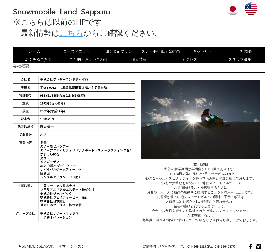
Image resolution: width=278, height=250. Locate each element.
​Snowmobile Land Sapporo (61, 11)
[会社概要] (244, 51)
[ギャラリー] (202, 51)
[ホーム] (35, 51)
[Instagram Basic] (258, 246)
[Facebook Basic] (250, 246)
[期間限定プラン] (119, 51)
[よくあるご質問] (38, 59)
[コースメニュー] (77, 51)
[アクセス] (189, 59)
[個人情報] (139, 59)
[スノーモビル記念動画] (160, 51)
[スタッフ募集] (240, 59)
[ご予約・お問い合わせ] (88, 59)
